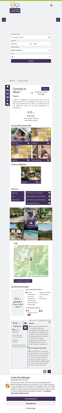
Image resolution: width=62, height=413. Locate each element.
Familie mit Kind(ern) (44, 293)
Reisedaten (13, 40)
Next (58, 20)
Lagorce (16, 96)
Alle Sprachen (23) (33, 312)
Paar (43, 297)
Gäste (12, 53)
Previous (4, 20)
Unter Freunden (33, 303)
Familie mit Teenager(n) (31, 298)
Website (45, 89)
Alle (31, 293)
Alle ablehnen (31, 403)
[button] (31, 259)
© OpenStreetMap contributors (39, 276)
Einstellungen (31, 408)
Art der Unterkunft (15, 47)
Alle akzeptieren (31, 399)
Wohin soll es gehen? (15, 34)
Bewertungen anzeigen (31, 120)
